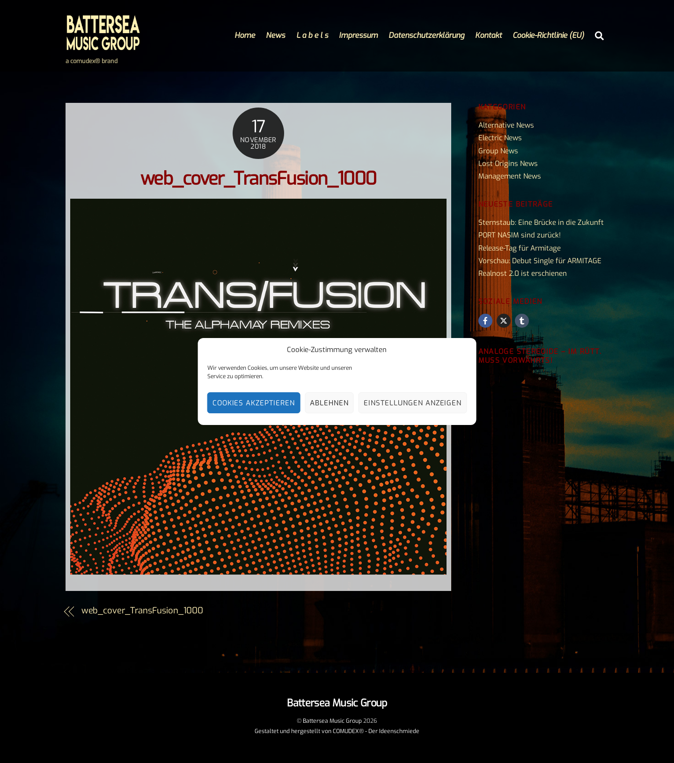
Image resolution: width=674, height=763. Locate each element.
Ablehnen (329, 403)
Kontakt (488, 35)
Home (244, 35)
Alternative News (506, 125)
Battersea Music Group (332, 721)
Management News (509, 176)
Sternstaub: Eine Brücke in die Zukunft (541, 222)
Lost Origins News (508, 163)
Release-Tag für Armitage (519, 248)
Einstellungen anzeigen (413, 403)
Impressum (358, 35)
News (275, 35)
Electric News (500, 138)
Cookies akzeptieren (253, 403)
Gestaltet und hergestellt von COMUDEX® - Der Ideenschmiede (337, 731)
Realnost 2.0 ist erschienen (522, 273)
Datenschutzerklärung (426, 35)
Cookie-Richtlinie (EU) (548, 35)
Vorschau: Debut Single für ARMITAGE (539, 261)
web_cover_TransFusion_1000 (258, 179)
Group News (498, 151)
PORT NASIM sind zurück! (519, 235)
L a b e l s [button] (312, 35)
